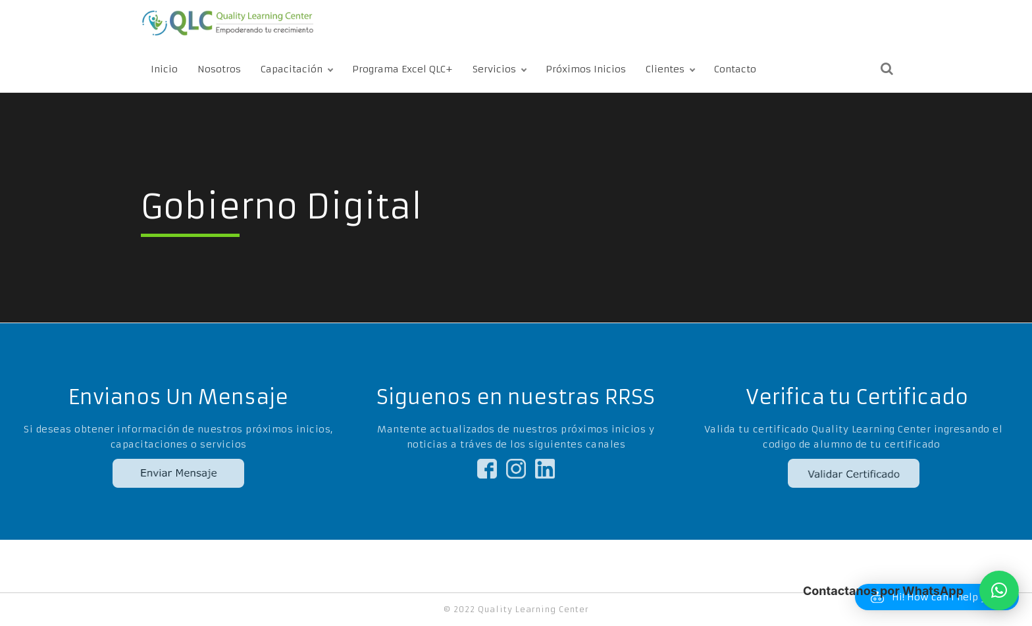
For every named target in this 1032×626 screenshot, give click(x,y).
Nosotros (219, 69)
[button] (999, 590)
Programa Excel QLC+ (402, 69)
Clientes (665, 69)
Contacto (735, 69)
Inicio (164, 69)
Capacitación (291, 69)
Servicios (494, 69)
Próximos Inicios (586, 69)
